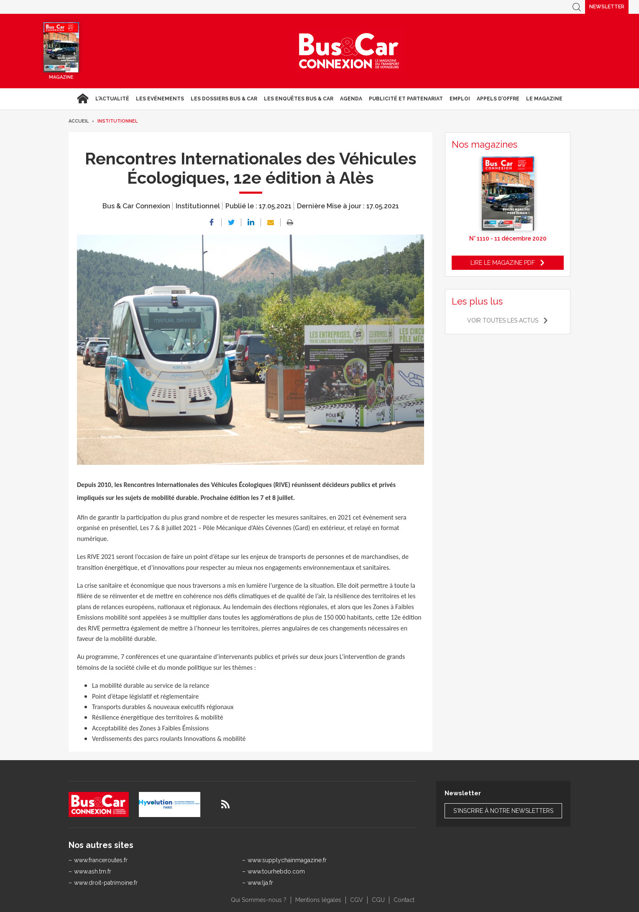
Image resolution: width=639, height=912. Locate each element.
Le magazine (544, 99)
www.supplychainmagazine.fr (287, 860)
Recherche (576, 7)
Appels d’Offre (498, 99)
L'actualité (112, 99)
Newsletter (606, 7)
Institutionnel (117, 121)
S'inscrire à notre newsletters (503, 810)
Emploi (460, 99)
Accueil (82, 98)
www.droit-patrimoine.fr (106, 882)
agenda (351, 99)
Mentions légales (318, 900)
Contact (404, 900)
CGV (356, 900)
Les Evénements (160, 99)
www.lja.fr (260, 882)
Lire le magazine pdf (502, 262)
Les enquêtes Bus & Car (298, 99)
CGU (378, 900)
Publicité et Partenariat (406, 99)
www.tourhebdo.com (276, 871)
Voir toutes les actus (502, 320)
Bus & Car (349, 51)
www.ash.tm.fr (92, 871)
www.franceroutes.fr (101, 860)
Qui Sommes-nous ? (258, 900)
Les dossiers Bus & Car (224, 99)
